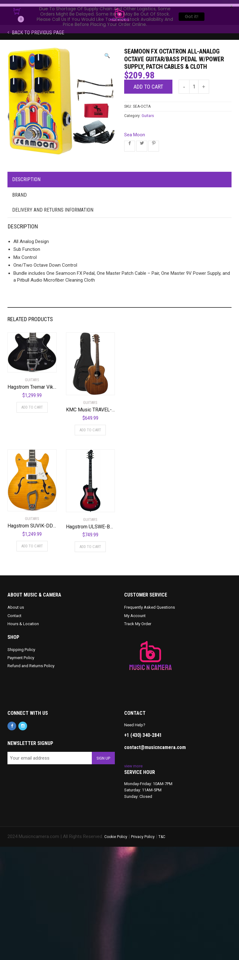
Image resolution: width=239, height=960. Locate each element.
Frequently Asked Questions (149, 603)
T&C (161, 833)
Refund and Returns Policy (30, 662)
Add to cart (148, 83)
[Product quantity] (194, 83)
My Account (135, 612)
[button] (107, 52)
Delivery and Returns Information (52, 206)
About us (15, 603)
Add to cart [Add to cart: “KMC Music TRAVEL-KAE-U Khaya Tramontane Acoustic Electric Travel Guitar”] (90, 426)
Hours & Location (23, 620)
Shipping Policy (21, 646)
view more (133, 762)
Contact (14, 612)
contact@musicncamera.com (155, 744)
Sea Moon (134, 131)
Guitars (148, 112)
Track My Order (137, 620)
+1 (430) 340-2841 (143, 731)
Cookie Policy (115, 833)
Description (26, 176)
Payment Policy (20, 654)
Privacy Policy (143, 833)
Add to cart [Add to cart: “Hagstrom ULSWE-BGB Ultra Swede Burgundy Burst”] (90, 543)
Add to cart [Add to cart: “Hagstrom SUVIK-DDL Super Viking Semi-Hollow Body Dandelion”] (32, 542)
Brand (19, 191)
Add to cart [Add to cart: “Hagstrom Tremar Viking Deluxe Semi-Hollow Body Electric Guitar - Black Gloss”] (32, 403)
